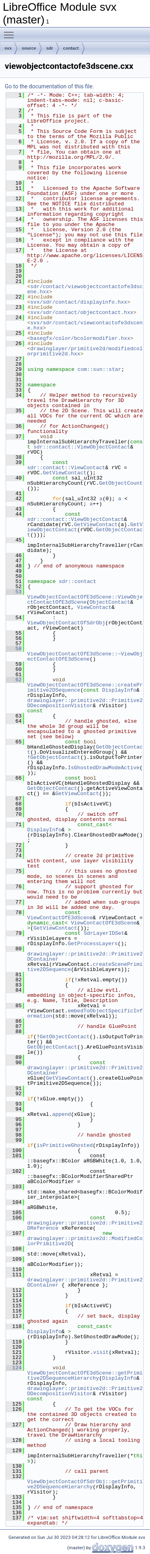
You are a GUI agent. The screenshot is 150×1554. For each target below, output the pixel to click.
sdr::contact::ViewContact (66, 467)
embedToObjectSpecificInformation (85, 1013)
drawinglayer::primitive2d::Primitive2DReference (85, 1225)
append (61, 1114)
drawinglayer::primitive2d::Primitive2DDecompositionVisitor (85, 703)
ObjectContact (110, 602)
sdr (49, 48)
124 (14, 1367)
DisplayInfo (119, 690)
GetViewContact (64, 472)
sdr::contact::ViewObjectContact (82, 446)
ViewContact (94, 607)
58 (14, 648)
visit (101, 1352)
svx (8, 48)
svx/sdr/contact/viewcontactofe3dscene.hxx (85, 325)
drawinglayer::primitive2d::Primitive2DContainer (85, 956)
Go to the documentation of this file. (49, 86)
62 (14, 679)
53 (14, 591)
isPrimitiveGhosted (64, 1145)
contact (71, 48)
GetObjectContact (55, 757)
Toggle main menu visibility (11, 31)
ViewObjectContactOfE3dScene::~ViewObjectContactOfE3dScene (85, 656)
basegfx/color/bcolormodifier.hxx (80, 338)
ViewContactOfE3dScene (60, 917)
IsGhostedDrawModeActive (103, 767)
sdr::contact (77, 581)
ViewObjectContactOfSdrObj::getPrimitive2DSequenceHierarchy (85, 1484)
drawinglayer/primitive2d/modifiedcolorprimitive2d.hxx (85, 351)
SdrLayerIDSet (104, 933)
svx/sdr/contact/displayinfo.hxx (78, 302)
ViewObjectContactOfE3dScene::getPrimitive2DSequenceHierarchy (85, 1375)
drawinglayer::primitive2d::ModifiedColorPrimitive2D (85, 1241)
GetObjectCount (120, 483)
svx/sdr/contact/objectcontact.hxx (81, 312)
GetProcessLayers (93, 943)
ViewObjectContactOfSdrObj (66, 622)
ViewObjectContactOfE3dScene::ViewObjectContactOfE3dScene (85, 599)
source (29, 48)
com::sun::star (99, 369)
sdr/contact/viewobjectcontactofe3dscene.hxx (85, 289)
